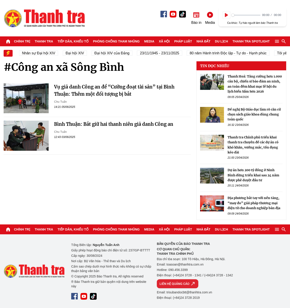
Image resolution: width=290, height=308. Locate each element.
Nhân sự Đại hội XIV (41, 53)
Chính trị (22, 41)
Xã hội (164, 41)
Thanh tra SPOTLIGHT (251, 41)
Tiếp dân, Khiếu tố (73, 41)
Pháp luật (183, 41)
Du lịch (221, 41)
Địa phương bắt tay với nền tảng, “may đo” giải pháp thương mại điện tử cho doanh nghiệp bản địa (254, 203)
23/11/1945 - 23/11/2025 (162, 53)
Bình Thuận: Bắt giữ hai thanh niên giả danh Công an (113, 124)
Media (149, 41)
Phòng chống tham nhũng (116, 41)
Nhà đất (203, 41)
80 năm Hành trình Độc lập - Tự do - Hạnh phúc (231, 53)
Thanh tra (44, 41)
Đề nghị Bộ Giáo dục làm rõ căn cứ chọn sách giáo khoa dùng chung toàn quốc (254, 114)
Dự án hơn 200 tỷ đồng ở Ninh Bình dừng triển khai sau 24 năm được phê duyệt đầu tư (253, 175)
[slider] (245, 15)
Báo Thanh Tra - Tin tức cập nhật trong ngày (44, 18)
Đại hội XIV (78, 53)
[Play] (226, 15)
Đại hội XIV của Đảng (115, 53)
